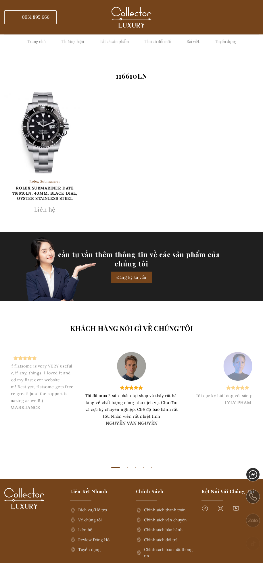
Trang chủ (36, 41)
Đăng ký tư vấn (131, 277)
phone (253, 501)
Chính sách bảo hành (163, 529)
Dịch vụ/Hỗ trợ (92, 509)
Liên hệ (85, 529)
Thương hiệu (73, 41)
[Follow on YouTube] (236, 510)
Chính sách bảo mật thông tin (168, 552)
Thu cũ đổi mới (158, 41)
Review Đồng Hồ (94, 539)
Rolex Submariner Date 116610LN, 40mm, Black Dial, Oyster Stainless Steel (44, 193)
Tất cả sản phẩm (114, 41)
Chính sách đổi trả (161, 539)
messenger (253, 478)
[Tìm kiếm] (255, 17)
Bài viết (193, 41)
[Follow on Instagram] (220, 510)
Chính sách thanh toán (165, 509)
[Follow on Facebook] (204, 510)
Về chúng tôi (90, 520)
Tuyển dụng (225, 41)
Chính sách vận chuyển (165, 520)
